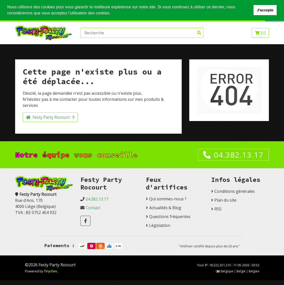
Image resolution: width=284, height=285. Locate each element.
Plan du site (225, 200)
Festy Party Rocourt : (50, 117)
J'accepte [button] (265, 10)
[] (260, 33)
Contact (93, 207)
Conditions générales (234, 191)
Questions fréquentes (170, 216)
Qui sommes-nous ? (167, 199)
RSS (218, 209)
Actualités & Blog (165, 207)
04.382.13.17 (233, 155)
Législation (159, 225)
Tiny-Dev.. (51, 271)
